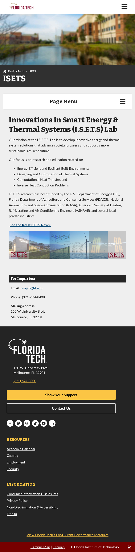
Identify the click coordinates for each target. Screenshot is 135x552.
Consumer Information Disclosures (32, 494)
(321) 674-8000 (24, 381)
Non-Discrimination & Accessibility (32, 507)
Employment (16, 462)
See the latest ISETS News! (30, 225)
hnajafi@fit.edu (31, 288)
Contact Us (61, 408)
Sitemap (59, 547)
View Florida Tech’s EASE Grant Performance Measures (68, 535)
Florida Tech (16, 71)
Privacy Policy (17, 500)
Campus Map (40, 547)
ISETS (32, 71)
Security (13, 469)
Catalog (12, 455)
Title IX (12, 514)
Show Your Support (61, 395)
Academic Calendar (21, 449)
